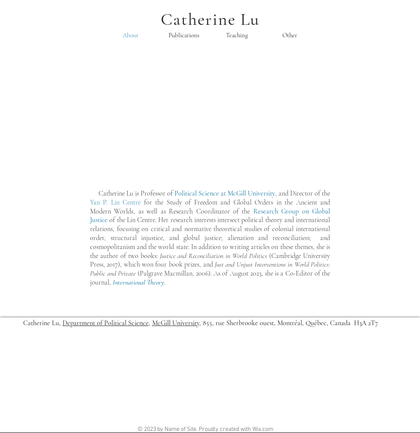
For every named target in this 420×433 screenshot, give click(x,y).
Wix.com (262, 429)
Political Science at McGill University (224, 193)
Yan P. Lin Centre (115, 202)
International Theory (138, 282)
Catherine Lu (210, 19)
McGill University (175, 323)
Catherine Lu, (43, 323)
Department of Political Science (106, 323)
